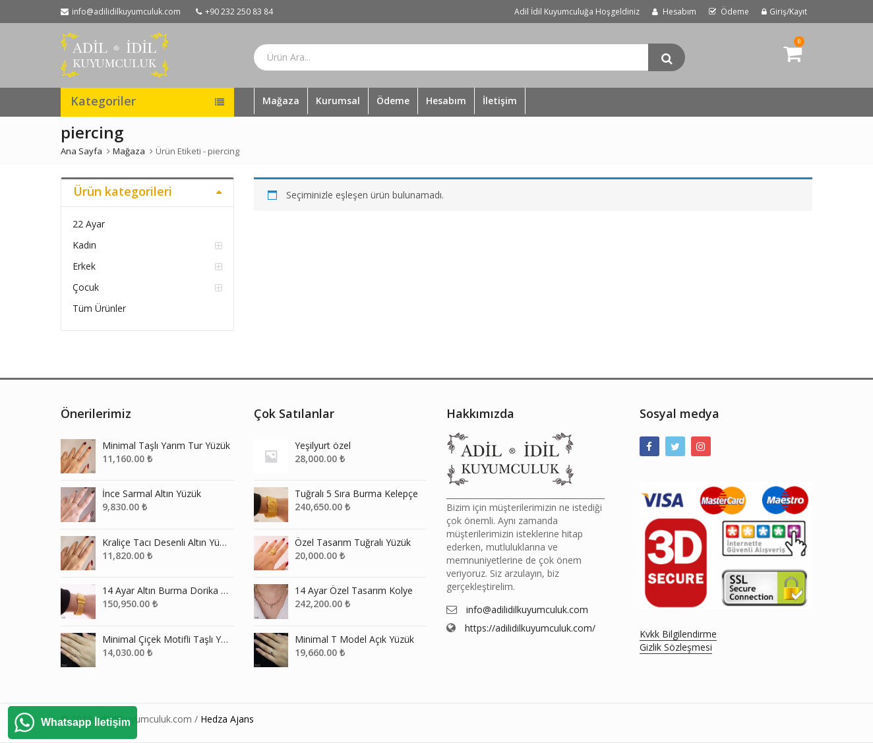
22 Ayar (89, 224)
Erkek (84, 266)
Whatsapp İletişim (86, 722)
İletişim (500, 100)
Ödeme (392, 100)
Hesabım (446, 100)
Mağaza (280, 100)
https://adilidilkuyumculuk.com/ (530, 628)
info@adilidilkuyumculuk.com (527, 609)
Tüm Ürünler (99, 308)
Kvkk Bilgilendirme (678, 634)
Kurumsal (338, 100)
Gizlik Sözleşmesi (676, 647)
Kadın (84, 245)
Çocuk (86, 287)
